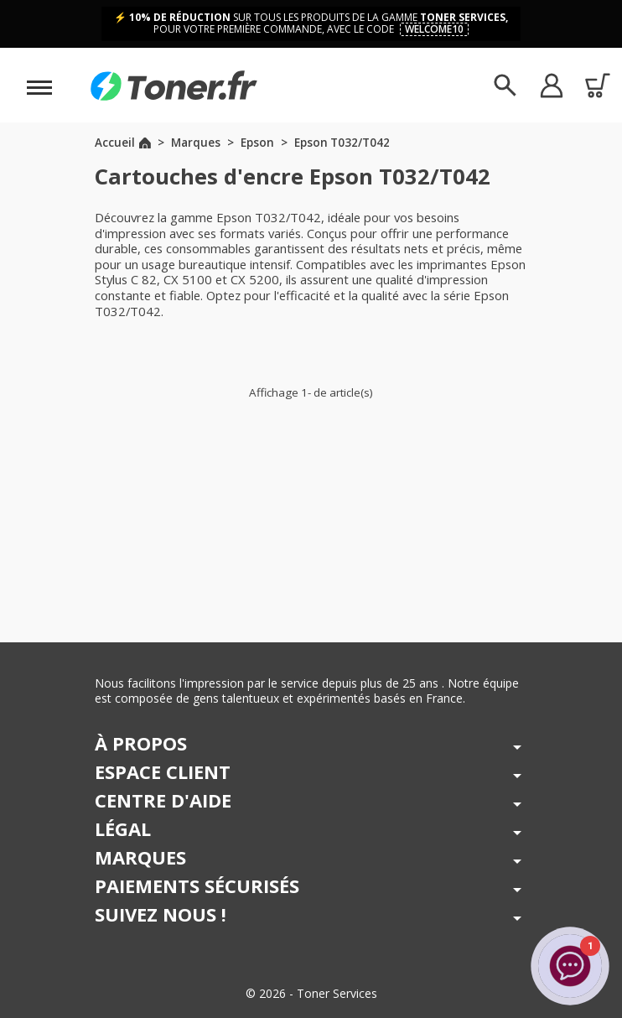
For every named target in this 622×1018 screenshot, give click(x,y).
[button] (551, 85)
